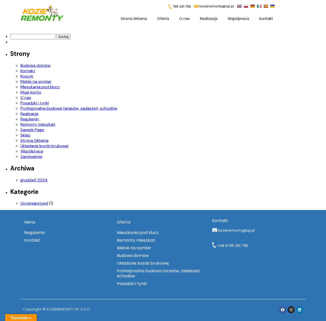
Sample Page (32, 129)
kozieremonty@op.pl (216, 6)
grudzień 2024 (34, 180)
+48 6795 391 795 (230, 245)
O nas (184, 18)
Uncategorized (34, 203)
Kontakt (266, 18)
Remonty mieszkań (37, 124)
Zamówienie (31, 156)
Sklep (25, 135)
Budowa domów (35, 65)
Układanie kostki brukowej (44, 146)
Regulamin (29, 119)
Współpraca (238, 18)
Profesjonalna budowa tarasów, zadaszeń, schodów (68, 108)
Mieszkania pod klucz (40, 87)
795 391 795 (180, 6)
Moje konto (30, 92)
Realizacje (209, 18)
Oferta (163, 18)
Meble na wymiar (35, 81)
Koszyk (26, 76)
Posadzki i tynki (34, 103)
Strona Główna (134, 18)
